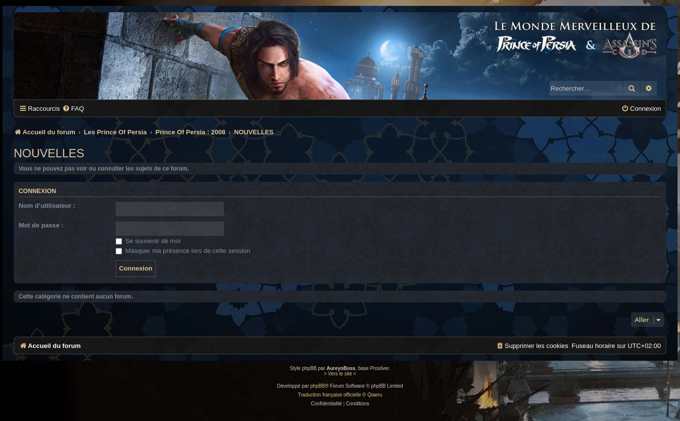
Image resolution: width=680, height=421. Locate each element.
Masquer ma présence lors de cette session (183, 250)
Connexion (37, 191)
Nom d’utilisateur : (47, 205)
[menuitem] (73, 108)
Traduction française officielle (329, 394)
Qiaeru (374, 394)
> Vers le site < (340, 373)
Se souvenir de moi (148, 241)
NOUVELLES (49, 153)
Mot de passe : (41, 225)
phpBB (317, 386)
